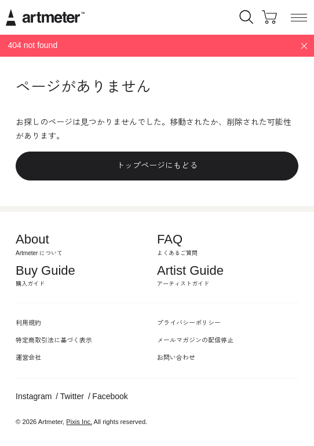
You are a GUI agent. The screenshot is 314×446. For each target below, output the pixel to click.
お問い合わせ (176, 357)
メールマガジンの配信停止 (195, 340)
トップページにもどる (157, 165)
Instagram (34, 396)
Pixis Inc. (79, 421)
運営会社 (28, 357)
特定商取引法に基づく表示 (54, 340)
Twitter (72, 396)
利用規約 (28, 322)
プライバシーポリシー (189, 322)
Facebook (109, 396)
